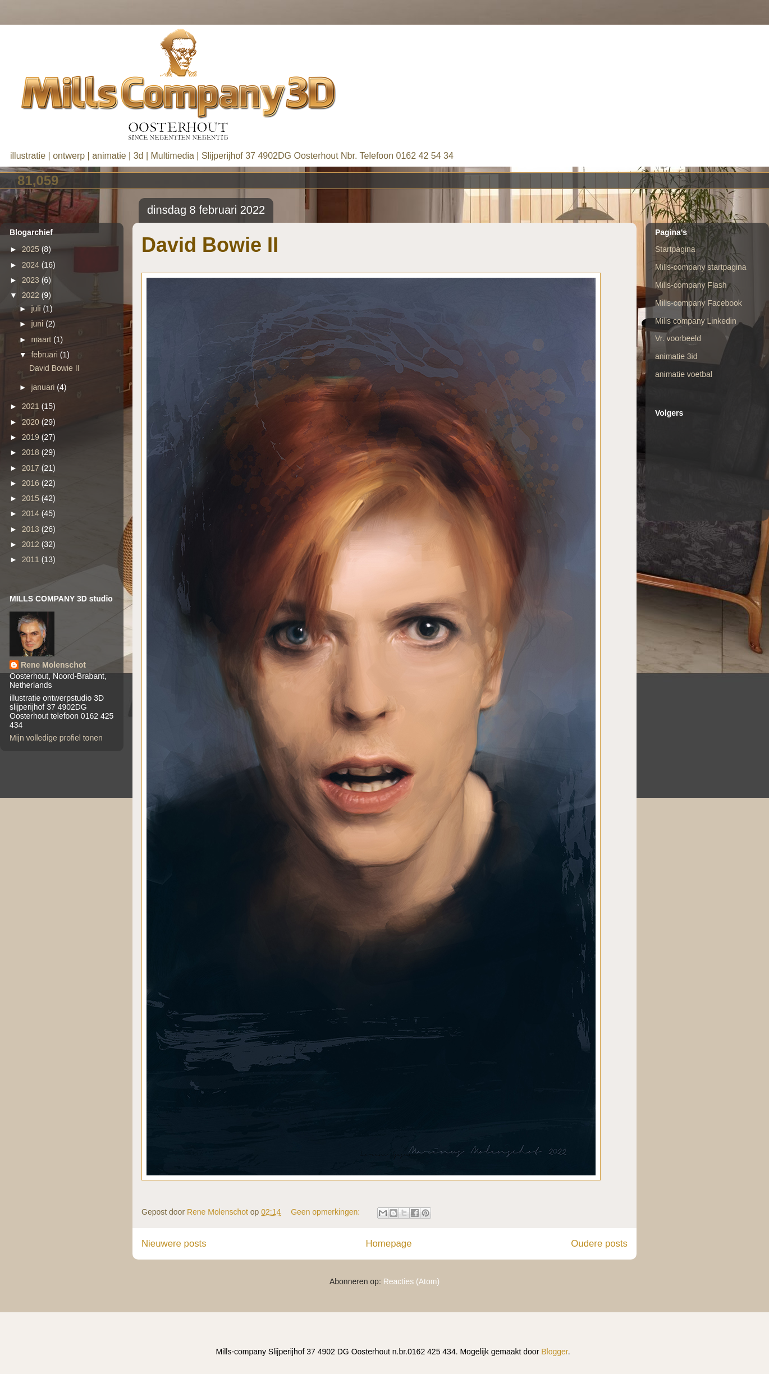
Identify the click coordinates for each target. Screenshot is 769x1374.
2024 (32, 264)
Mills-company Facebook (698, 302)
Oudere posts (599, 1243)
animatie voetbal (683, 374)
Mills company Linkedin (695, 320)
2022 (32, 295)
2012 (32, 544)
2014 (32, 513)
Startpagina (675, 249)
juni (38, 323)
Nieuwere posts (174, 1243)
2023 (32, 279)
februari (45, 354)
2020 (32, 421)
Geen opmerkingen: (326, 1211)
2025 (32, 249)
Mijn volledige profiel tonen (56, 737)
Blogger (554, 1351)
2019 (32, 437)
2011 (32, 559)
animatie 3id (676, 356)
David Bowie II (209, 244)
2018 (32, 452)
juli (37, 308)
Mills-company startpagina (701, 267)
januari (44, 387)
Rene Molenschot (53, 664)
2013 (32, 529)
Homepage (388, 1243)
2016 (32, 483)
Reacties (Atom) (411, 1281)
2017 (32, 467)
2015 (32, 498)
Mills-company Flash (691, 285)
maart (42, 339)
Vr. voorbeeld (678, 338)
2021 (32, 406)
